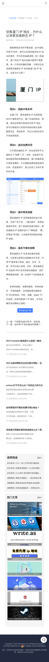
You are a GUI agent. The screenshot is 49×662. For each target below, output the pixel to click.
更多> (39, 458)
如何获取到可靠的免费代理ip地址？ (22, 407)
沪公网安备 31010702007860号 (33, 646)
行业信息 (12, 18)
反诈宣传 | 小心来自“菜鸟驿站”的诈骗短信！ (25, 473)
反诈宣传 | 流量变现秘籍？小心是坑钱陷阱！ (25, 468)
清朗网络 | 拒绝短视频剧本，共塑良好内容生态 (26, 488)
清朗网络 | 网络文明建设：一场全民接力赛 (24, 478)
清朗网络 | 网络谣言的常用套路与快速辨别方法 (26, 483)
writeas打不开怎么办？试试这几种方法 (24, 385)
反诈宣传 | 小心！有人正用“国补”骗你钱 (23, 463)
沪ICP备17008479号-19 (11, 646)
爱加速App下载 (25, 310)
